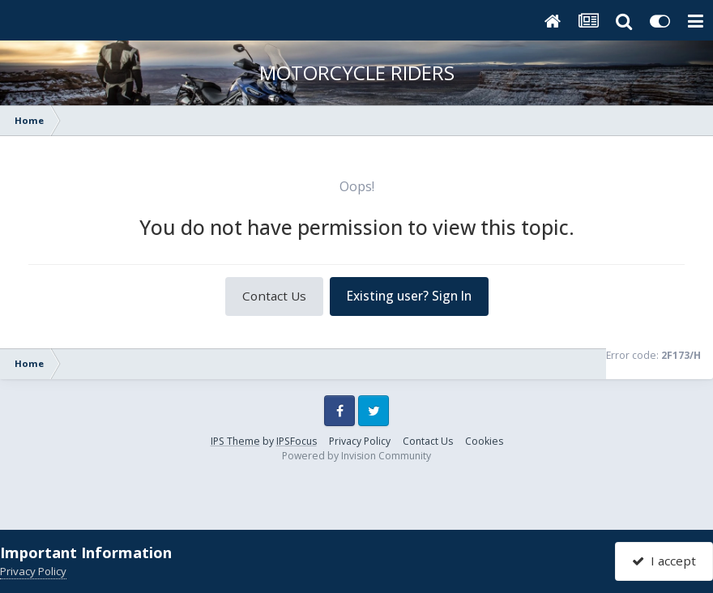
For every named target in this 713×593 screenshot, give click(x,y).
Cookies (484, 441)
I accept (664, 560)
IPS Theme (235, 441)
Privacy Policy (360, 441)
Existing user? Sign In (409, 296)
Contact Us (274, 296)
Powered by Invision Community (356, 456)
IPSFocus (296, 441)
